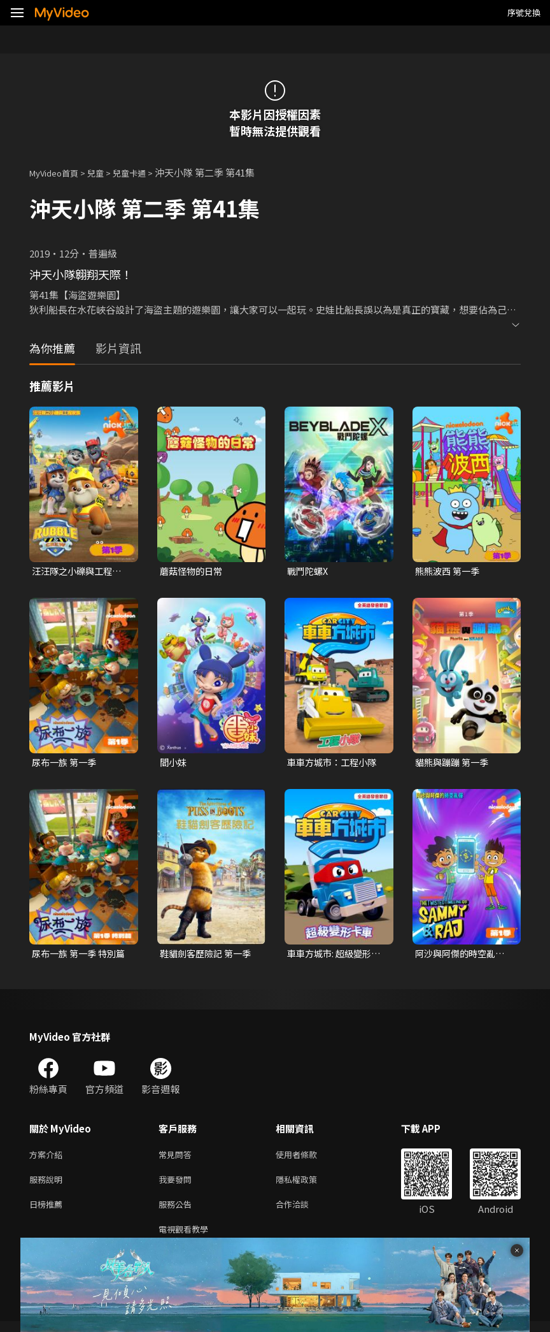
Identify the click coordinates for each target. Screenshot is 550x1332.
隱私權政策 (307, 1185)
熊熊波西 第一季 (449, 571)
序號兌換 (523, 12)
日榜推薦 (48, 1212)
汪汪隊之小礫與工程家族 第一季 (79, 572)
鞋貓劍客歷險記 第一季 (208, 955)
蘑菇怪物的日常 (193, 571)
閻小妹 (174, 763)
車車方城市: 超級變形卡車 (332, 956)
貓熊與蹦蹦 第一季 (454, 763)
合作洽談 (302, 1212)
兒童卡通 (143, 172)
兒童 (105, 172)
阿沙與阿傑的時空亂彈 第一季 (463, 956)
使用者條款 (307, 1158)
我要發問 (178, 1185)
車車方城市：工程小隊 (335, 763)
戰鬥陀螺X (309, 571)
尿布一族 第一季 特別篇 (77, 956)
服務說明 (48, 1185)
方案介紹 (48, 1158)
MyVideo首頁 (58, 172)
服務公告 (178, 1212)
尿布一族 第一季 (66, 763)
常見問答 (178, 1158)
